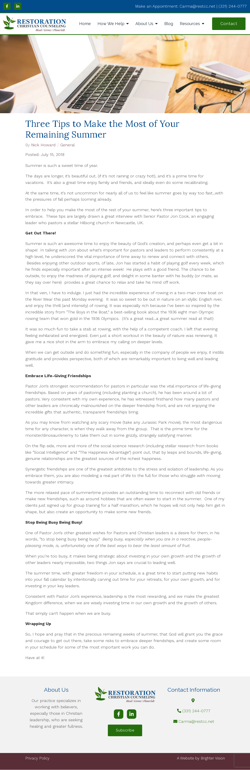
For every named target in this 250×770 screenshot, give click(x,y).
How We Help (111, 23)
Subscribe (125, 730)
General (67, 145)
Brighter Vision (213, 758)
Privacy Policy (37, 758)
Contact (228, 23)
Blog (168, 23)
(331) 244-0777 (196, 710)
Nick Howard (43, 145)
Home (85, 23)
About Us (144, 23)
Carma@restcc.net (196, 721)
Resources (190, 23)
